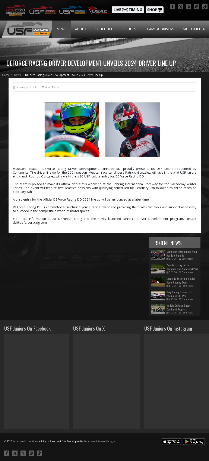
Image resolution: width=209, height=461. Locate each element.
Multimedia (194, 29)
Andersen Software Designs (99, 441)
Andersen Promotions (25, 441)
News (61, 29)
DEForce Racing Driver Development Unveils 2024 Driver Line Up (64, 75)
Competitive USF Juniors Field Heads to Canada (182, 253)
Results (128, 29)
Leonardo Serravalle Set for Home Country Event (181, 280)
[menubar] (130, 29)
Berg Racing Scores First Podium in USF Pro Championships (179, 295)
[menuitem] (61, 29)
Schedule (104, 29)
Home (6, 75)
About (81, 29)
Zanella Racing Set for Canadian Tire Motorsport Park (182, 267)
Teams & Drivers (159, 29)
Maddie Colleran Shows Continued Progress (179, 307)
